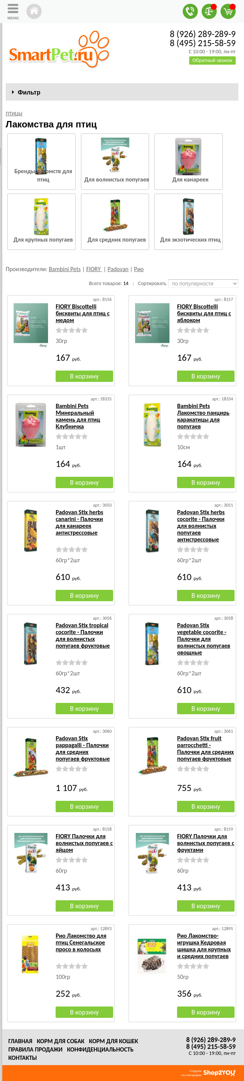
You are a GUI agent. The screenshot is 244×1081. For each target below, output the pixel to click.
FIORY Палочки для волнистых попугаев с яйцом (84, 843)
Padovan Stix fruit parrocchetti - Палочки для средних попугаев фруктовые (205, 748)
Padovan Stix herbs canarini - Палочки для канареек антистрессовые (79, 522)
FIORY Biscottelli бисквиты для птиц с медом (82, 313)
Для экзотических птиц (190, 239)
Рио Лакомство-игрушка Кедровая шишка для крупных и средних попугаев (204, 946)
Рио (138, 269)
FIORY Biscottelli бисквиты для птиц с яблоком (204, 313)
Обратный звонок (212, 60)
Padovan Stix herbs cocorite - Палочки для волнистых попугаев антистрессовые (201, 526)
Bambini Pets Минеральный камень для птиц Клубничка (78, 416)
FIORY (94, 269)
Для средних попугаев (116, 239)
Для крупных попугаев (43, 239)
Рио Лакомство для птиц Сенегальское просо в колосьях (81, 942)
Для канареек (190, 179)
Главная (20, 1041)
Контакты (22, 1057)
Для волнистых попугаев (116, 179)
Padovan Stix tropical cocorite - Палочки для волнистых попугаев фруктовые (83, 635)
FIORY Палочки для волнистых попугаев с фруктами (205, 843)
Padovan (117, 269)
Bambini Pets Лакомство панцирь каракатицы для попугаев (203, 416)
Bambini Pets (65, 269)
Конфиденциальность (100, 1049)
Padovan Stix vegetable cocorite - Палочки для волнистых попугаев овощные (203, 639)
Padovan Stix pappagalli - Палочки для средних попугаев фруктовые (83, 748)
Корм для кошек (113, 1041)
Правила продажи (35, 1049)
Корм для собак (60, 1041)
